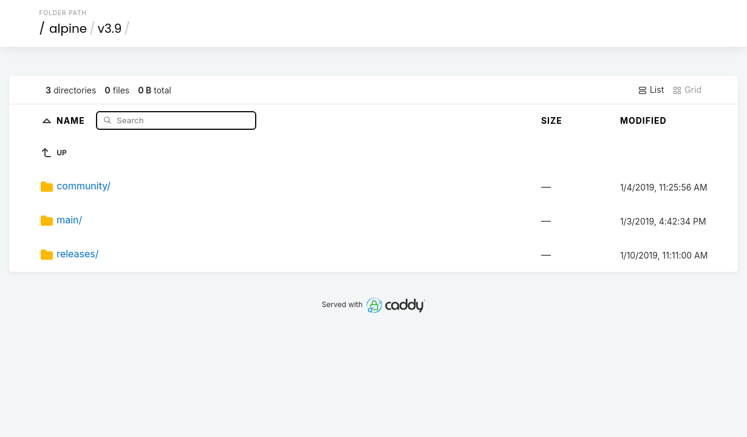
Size (551, 120)
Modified (643, 120)
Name (71, 120)
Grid (686, 89)
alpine (68, 28)
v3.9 (110, 28)
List (651, 89)
